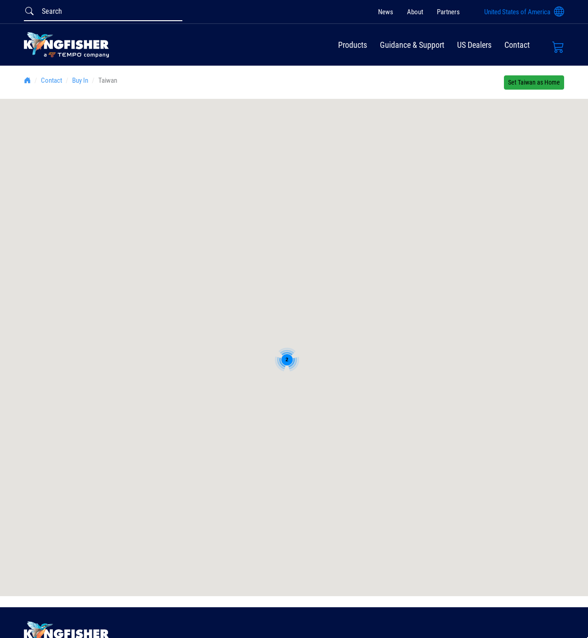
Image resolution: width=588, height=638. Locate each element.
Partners (448, 12)
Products (352, 45)
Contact (517, 45)
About (415, 12)
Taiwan (107, 80)
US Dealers (474, 45)
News (385, 12)
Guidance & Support (412, 45)
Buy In (80, 80)
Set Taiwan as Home (534, 82)
